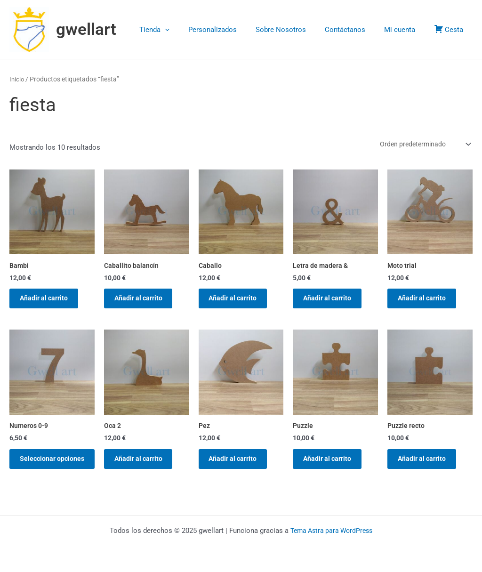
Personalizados (233, 29)
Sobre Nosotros (297, 29)
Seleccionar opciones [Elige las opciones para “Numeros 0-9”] (42, 470)
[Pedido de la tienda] (421, 145)
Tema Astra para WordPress (332, 530)
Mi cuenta (406, 29)
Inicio (17, 79)
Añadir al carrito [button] (49, 301)
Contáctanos (357, 29)
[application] (190, 29)
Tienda (180, 29)
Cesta (451, 29)
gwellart (86, 29)
